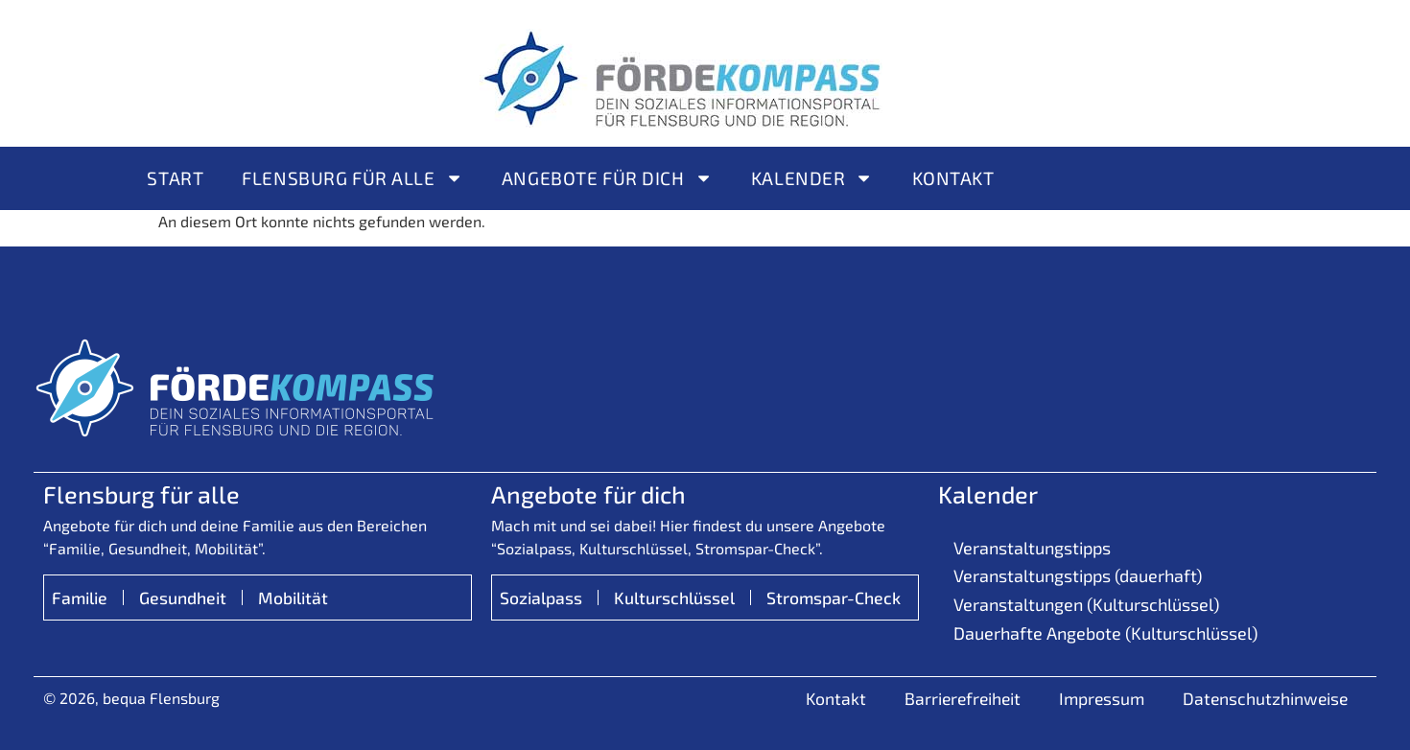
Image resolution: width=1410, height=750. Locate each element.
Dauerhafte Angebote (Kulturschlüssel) (1105, 633)
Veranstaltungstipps (1032, 547)
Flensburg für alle (352, 178)
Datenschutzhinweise (1265, 698)
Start (175, 178)
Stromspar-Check (833, 597)
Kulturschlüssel (674, 597)
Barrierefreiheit (963, 698)
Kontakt (953, 178)
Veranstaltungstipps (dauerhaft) (1077, 575)
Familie (79, 597)
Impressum (1101, 698)
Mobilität (293, 597)
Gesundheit (182, 597)
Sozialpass (541, 597)
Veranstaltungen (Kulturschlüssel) (1086, 604)
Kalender (812, 178)
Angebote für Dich (607, 178)
